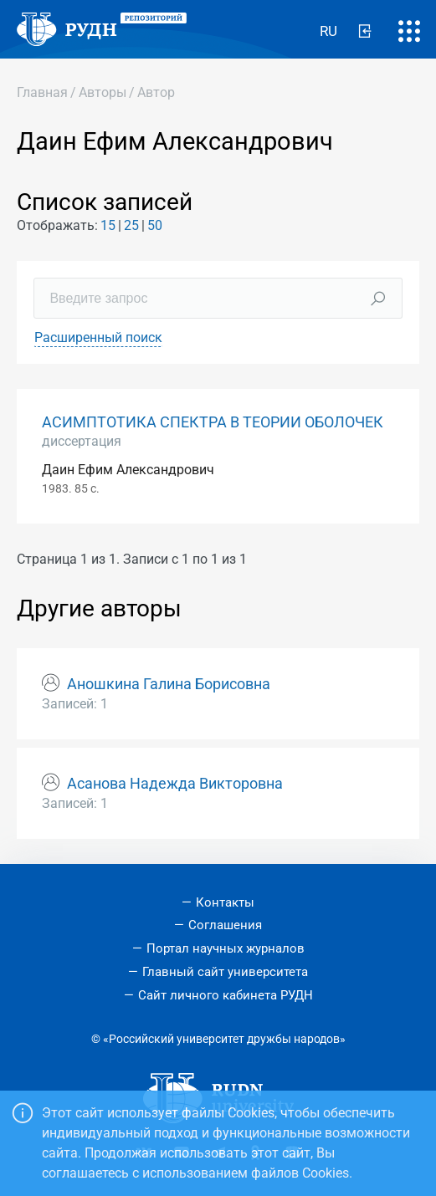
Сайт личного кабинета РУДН (225, 995)
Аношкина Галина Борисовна (168, 684)
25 (131, 225)
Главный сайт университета (225, 971)
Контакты (225, 902)
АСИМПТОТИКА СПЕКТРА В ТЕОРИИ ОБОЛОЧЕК (212, 422)
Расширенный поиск (98, 337)
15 (107, 225)
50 (154, 225)
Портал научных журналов (225, 948)
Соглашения (225, 925)
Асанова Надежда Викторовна (175, 783)
